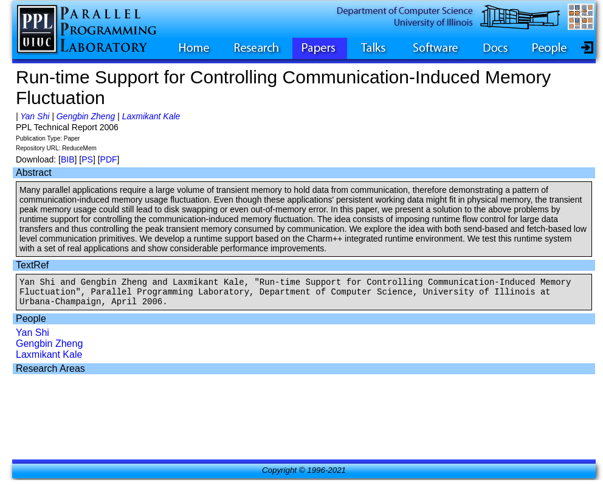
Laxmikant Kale (151, 116)
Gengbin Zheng (86, 116)
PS (87, 159)
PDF (108, 159)
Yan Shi (34, 116)
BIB (68, 159)
